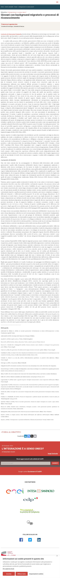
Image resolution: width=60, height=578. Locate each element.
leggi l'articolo (53, 453)
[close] (57, 555)
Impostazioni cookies (34, 574)
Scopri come (30, 471)
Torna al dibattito (11, 432)
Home (2, 7)
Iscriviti (55, 463)
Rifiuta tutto (20, 574)
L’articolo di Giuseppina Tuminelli (11, 34)
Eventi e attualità (9, 7)
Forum (15, 7)
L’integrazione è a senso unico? (26, 7)
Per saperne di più (8, 569)
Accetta (8, 574)
